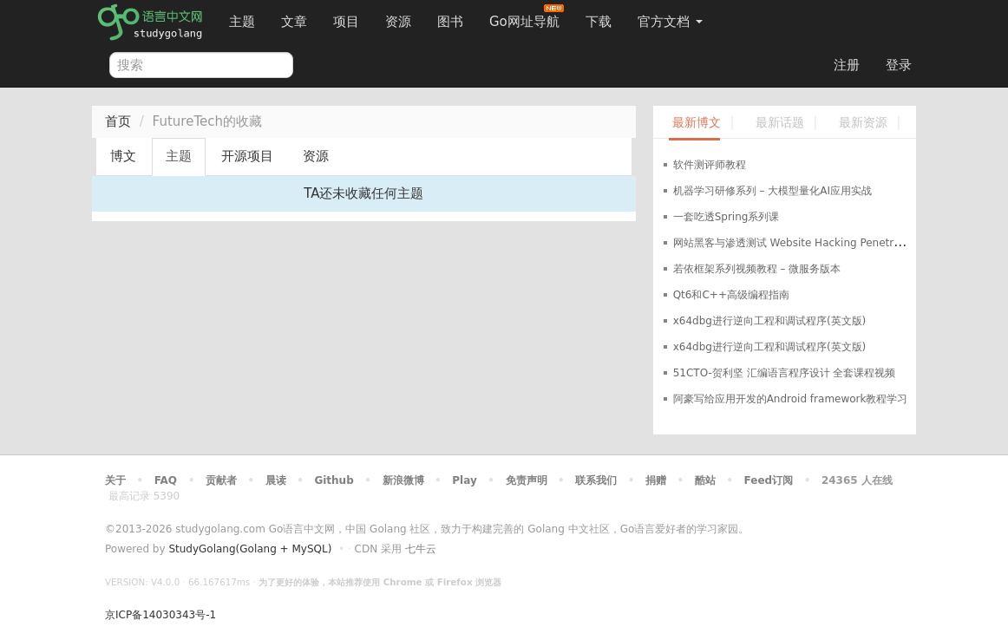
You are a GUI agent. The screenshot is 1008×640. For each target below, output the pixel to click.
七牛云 (420, 549)
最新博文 (696, 122)
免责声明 (526, 480)
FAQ (165, 480)
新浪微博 (403, 480)
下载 (599, 21)
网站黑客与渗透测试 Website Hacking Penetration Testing (816, 243)
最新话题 (780, 122)
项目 (346, 21)
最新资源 (863, 122)
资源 (398, 21)
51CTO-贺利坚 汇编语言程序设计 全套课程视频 (784, 373)
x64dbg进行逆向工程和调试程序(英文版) (770, 321)
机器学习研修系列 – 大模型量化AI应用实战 (772, 191)
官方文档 (670, 21)
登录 (899, 65)
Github (333, 480)
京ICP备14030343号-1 (160, 615)
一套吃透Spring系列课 (726, 217)
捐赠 (655, 480)
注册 (847, 65)
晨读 (275, 480)
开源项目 (247, 156)
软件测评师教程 (709, 165)
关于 (115, 480)
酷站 (705, 480)
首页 (118, 121)
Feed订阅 (769, 480)
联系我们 (596, 480)
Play (464, 480)
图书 (450, 21)
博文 (123, 156)
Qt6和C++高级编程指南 (731, 295)
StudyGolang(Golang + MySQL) (249, 549)
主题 (242, 21)
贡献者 (221, 480)
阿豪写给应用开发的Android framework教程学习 (790, 399)
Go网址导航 (526, 16)
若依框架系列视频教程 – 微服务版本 (757, 269)
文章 (294, 21)
